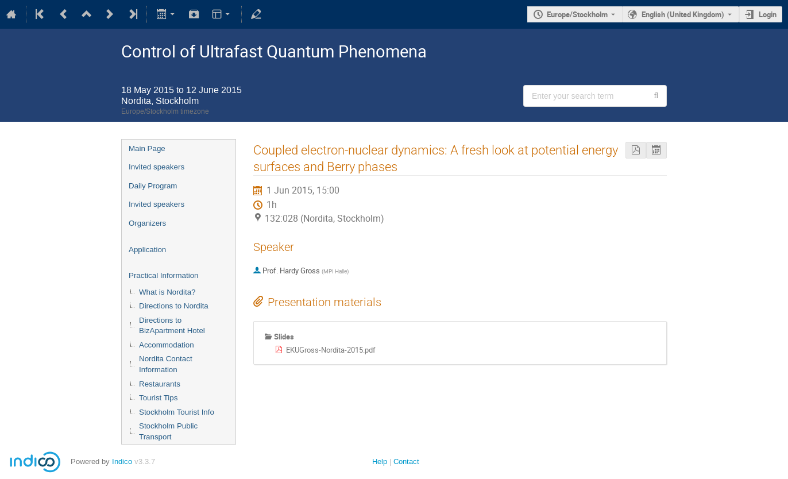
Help (379, 461)
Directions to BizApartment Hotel (172, 325)
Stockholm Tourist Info (176, 412)
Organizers (147, 223)
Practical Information (163, 275)
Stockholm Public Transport (168, 431)
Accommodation (166, 345)
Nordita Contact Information (165, 364)
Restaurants (159, 384)
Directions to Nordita (173, 306)
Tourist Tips (158, 397)
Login (768, 14)
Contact (406, 461)
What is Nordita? (167, 292)
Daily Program (153, 185)
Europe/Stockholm (577, 14)
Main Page (147, 148)
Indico (122, 461)
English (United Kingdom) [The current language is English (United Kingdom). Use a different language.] (683, 14)
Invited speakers (156, 167)
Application (147, 249)
